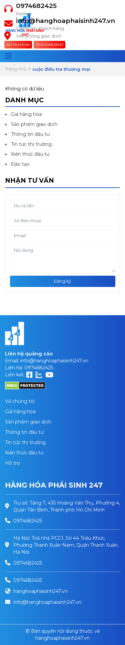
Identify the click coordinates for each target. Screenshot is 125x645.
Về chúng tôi (20, 401)
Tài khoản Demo (49, 44)
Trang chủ (15, 68)
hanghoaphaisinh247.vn (40, 591)
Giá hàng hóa (26, 114)
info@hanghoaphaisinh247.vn (65, 21)
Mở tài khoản (18, 44)
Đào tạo (20, 164)
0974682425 (36, 6)
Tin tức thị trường (31, 144)
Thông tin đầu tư (30, 134)
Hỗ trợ (12, 463)
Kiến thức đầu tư (30, 154)
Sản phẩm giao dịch (34, 124)
